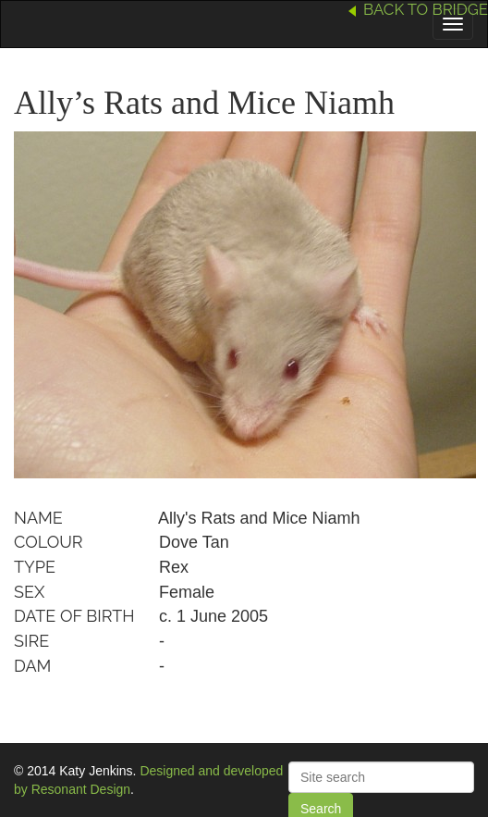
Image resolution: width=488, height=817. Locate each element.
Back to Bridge (425, 9)
